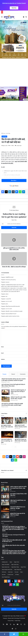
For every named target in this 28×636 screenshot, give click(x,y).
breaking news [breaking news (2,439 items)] (5, 562)
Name (2, 346)
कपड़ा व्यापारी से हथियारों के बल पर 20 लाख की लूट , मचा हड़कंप (6, 441)
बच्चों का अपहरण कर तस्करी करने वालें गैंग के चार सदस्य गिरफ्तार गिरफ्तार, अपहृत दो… (18, 488)
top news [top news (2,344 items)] (4, 574)
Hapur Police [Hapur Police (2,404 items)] (23, 567)
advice (7, 294)
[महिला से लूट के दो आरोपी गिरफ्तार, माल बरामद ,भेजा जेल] (21, 420)
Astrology (8, 133)
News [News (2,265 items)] (21, 572)
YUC (6, 296)
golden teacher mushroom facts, (12, 316)
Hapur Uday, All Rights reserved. (17, 615)
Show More (14, 180)
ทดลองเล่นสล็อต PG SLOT (11, 313)
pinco (7, 303)
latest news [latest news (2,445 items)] (10, 572)
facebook (4, 634)
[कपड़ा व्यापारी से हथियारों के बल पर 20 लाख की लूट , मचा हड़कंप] (7, 434)
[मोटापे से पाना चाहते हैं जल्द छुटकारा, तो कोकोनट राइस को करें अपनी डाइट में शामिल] (6, 392)
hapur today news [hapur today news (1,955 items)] (17, 569)
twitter (14, 634)
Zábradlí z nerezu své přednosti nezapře (14, 311)
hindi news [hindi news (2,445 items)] (4, 572)
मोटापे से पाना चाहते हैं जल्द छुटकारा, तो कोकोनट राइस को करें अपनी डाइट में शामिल (18, 391)
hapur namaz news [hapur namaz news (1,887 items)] (5, 567)
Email (2, 353)
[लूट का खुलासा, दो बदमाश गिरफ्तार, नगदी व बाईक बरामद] (7, 420)
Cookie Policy (17, 620)
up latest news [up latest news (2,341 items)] (10, 574)
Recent (13, 374)
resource (7, 282)
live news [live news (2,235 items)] (16, 572)
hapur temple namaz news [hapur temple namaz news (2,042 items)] (7, 569)
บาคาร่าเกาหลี (9, 301)
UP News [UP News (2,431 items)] (17, 574)
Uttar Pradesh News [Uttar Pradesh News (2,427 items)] (6, 577)
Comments (22, 374)
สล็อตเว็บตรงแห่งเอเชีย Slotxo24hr (13, 306)
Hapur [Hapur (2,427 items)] (11, 562)
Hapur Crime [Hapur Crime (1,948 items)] (16, 562)
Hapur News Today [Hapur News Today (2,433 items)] (15, 567)
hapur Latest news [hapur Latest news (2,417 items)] (15, 564)
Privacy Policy (11, 620)
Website (3, 359)
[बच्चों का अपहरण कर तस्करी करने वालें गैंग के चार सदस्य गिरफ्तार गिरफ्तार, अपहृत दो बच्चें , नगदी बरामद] (5, 488)
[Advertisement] (14, 72)
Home (3, 133)
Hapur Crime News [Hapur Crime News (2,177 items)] (5, 564)
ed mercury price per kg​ (11, 279)
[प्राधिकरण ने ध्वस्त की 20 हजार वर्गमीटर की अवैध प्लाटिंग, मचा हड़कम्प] (6, 399)
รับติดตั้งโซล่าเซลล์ (9, 277)
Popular (4, 374)
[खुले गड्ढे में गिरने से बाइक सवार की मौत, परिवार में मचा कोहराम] (21, 434)
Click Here (14, 7)
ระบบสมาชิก (8, 298)
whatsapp (23, 634)
